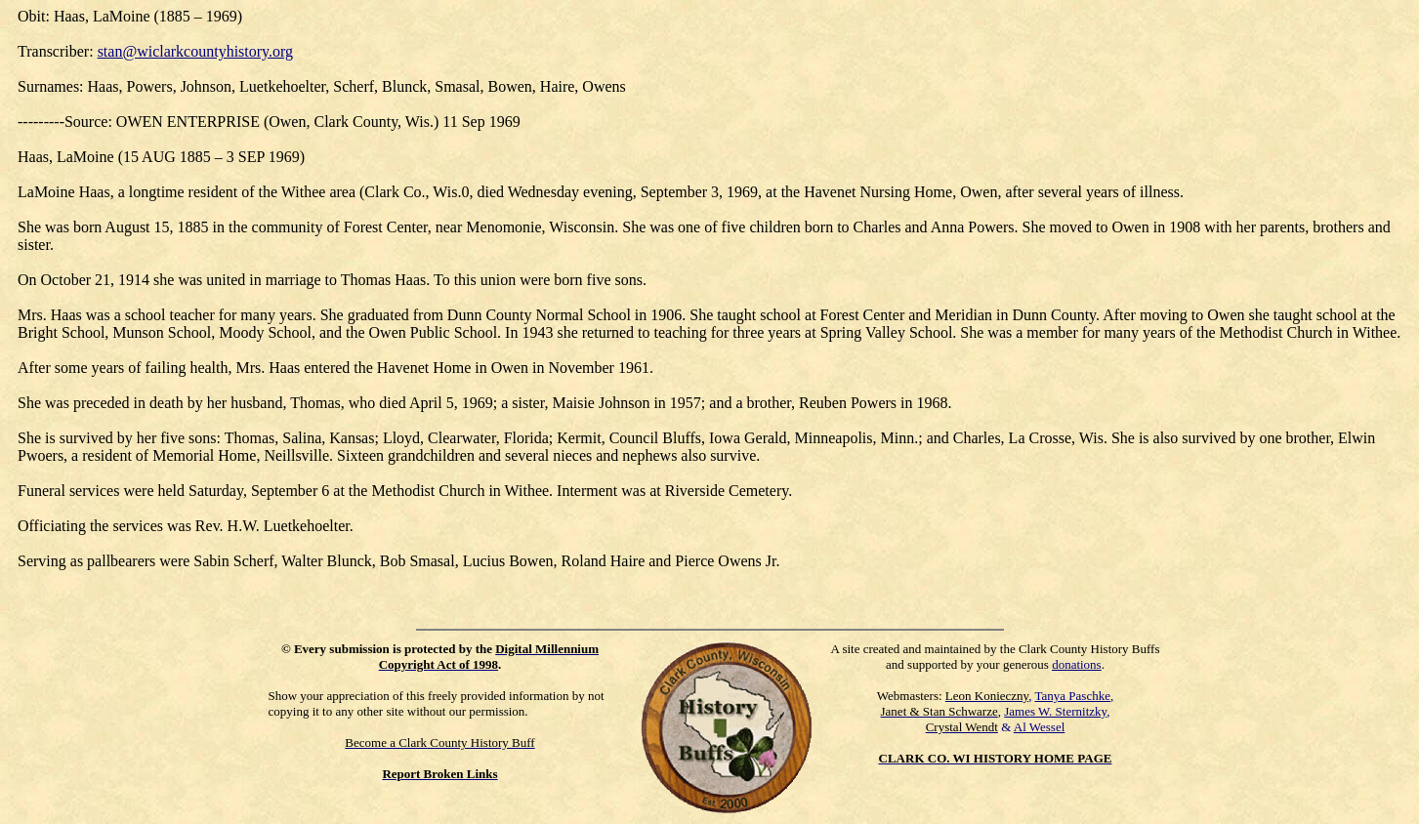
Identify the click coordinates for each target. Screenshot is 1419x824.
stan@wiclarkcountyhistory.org (195, 51)
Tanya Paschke (1072, 695)
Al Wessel (1039, 727)
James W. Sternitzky (1055, 711)
